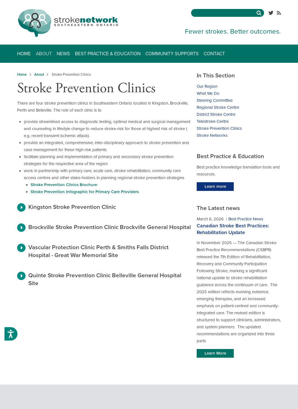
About (44, 54)
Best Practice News (245, 218)
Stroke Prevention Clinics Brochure (64, 184)
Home (24, 54)
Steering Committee (215, 100)
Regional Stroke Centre (218, 107)
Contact (214, 54)
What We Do (208, 93)
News (63, 54)
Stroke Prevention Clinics (219, 128)
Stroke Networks (212, 135)
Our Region (207, 86)
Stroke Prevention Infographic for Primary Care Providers (85, 191)
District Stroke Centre (216, 114)
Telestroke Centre (213, 121)
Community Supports (172, 54)
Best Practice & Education (108, 54)
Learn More (215, 353)
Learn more (215, 186)
